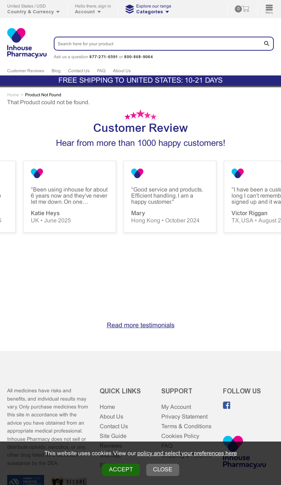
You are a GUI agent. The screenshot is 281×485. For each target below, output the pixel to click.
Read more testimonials (141, 326)
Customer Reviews (25, 71)
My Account (176, 407)
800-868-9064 (138, 56)
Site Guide (113, 436)
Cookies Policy (180, 436)
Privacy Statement (184, 417)
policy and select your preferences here (187, 453)
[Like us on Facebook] (227, 405)
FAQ (101, 71)
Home (107, 407)
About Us (122, 71)
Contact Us (79, 71)
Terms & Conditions (186, 426)
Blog (56, 71)
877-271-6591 (103, 56)
